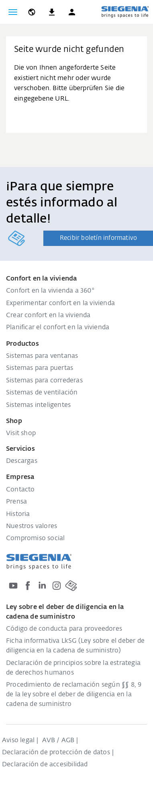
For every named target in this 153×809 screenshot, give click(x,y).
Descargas (21, 461)
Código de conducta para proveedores (64, 629)
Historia (18, 514)
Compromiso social (35, 538)
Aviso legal (18, 740)
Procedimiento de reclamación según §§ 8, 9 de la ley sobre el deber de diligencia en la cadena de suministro (73, 695)
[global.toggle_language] (32, 12)
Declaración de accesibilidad (45, 765)
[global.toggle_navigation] (13, 12)
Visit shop (21, 433)
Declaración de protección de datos (56, 752)
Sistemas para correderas (44, 381)
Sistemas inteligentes (38, 405)
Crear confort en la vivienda (48, 315)
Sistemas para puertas (39, 368)
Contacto (20, 490)
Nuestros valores (31, 526)
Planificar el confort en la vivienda (57, 327)
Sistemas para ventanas (42, 356)
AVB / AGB (58, 740)
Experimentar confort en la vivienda (60, 303)
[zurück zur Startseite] (125, 11)
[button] (72, 12)
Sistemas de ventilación (42, 393)
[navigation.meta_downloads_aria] (52, 12)
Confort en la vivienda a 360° (50, 291)
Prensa (16, 502)
